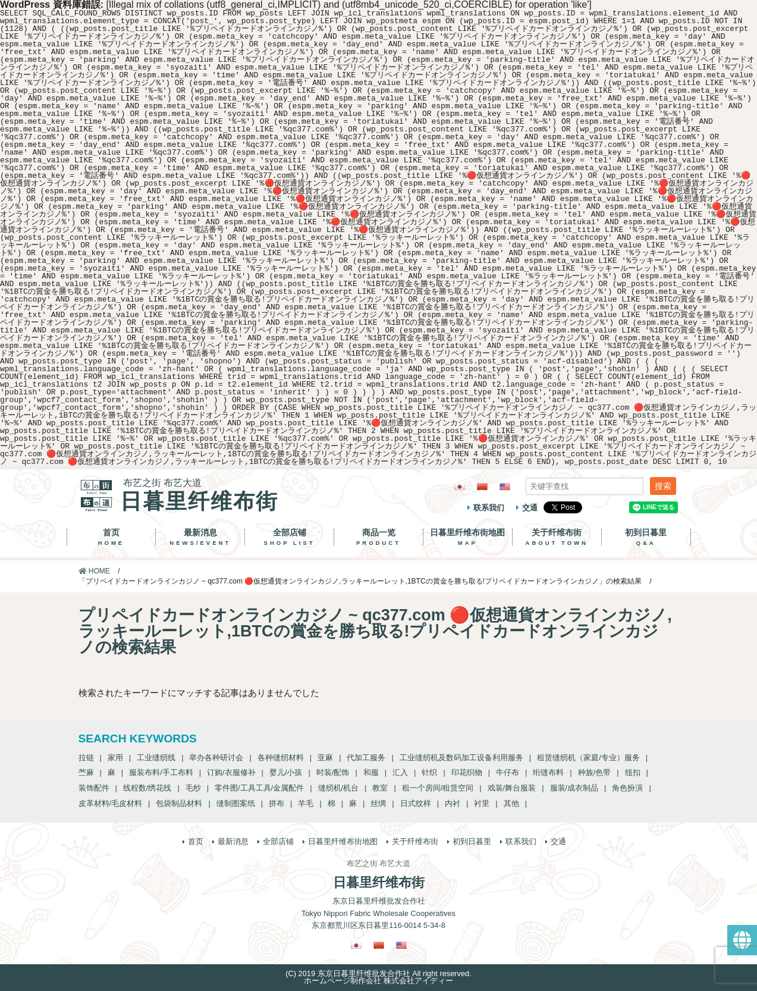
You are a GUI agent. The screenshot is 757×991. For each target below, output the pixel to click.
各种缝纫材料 (280, 757)
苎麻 (86, 772)
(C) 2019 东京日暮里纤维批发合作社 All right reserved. (378, 973)
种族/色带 (594, 772)
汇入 (400, 772)
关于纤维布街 (557, 537)
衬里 (481, 803)
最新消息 (200, 537)
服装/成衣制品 (574, 787)
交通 (530, 507)
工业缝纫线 (156, 757)
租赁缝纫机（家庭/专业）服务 (588, 757)
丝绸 (378, 803)
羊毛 (305, 803)
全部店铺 (289, 537)
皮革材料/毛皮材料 (110, 803)
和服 (371, 772)
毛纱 (193, 787)
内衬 (452, 803)
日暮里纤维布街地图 (468, 537)
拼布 (276, 803)
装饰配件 (93, 787)
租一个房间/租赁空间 (438, 787)
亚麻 (325, 757)
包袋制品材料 (179, 803)
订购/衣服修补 (231, 772)
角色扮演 (627, 787)
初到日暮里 (646, 537)
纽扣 (632, 772)
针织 (429, 772)
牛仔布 (507, 772)
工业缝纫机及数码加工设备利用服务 (461, 757)
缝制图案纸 (235, 803)
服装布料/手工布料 (161, 772)
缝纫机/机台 (338, 787)
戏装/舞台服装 (512, 787)
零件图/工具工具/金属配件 (259, 787)
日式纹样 (415, 803)
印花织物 (466, 772)
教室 (380, 787)
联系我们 (488, 507)
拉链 (86, 757)
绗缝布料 (548, 772)
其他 (511, 803)
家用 (115, 757)
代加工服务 (366, 757)
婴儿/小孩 (286, 772)
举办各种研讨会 (216, 757)
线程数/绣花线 (147, 787)
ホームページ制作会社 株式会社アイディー (378, 980)
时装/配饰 (333, 772)
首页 (111, 537)
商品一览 (378, 537)
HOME (94, 571)
